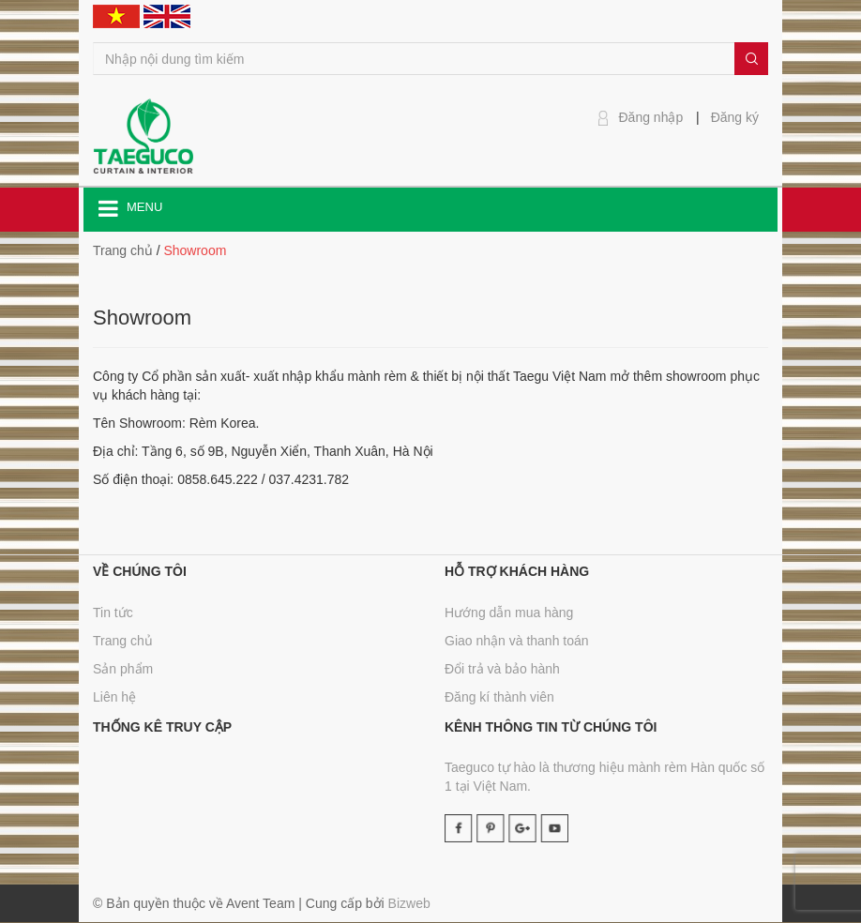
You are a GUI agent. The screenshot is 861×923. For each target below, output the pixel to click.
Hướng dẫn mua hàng (509, 612)
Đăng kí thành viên (499, 696)
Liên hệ (114, 696)
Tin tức (113, 612)
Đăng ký (735, 117)
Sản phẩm (123, 668)
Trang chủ (123, 640)
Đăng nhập (651, 117)
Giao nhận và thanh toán (517, 640)
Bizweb (409, 903)
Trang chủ (123, 250)
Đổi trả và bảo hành (502, 668)
